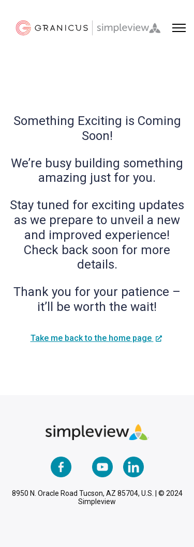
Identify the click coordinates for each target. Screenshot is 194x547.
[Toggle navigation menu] (179, 28)
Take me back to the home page (92, 338)
